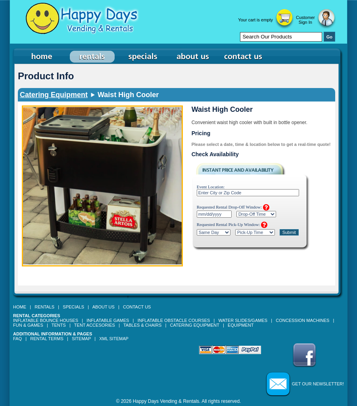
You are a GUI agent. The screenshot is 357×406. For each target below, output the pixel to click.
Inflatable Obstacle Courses (174, 320)
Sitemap (81, 338)
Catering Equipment (54, 95)
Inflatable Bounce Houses (45, 320)
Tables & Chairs (142, 325)
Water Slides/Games (243, 320)
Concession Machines (302, 320)
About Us (103, 306)
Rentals (44, 306)
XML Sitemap (114, 338)
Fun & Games (28, 325)
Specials (73, 306)
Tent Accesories (94, 325)
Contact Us (137, 306)
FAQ (17, 338)
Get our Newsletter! (318, 383)
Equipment (240, 325)
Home (19, 306)
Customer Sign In (305, 20)
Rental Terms (46, 338)
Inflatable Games (107, 320)
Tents (59, 325)
